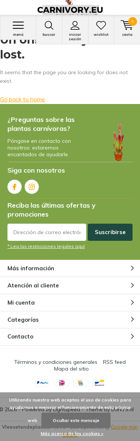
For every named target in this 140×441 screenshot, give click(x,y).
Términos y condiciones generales (55, 362)
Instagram (32, 185)
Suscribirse (110, 232)
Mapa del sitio (71, 368)
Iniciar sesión (75, 31)
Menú (18, 29)
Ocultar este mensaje (76, 420)
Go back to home (22, 99)
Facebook (14, 185)
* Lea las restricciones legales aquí (46, 246)
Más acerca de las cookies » (72, 433)
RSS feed (114, 362)
